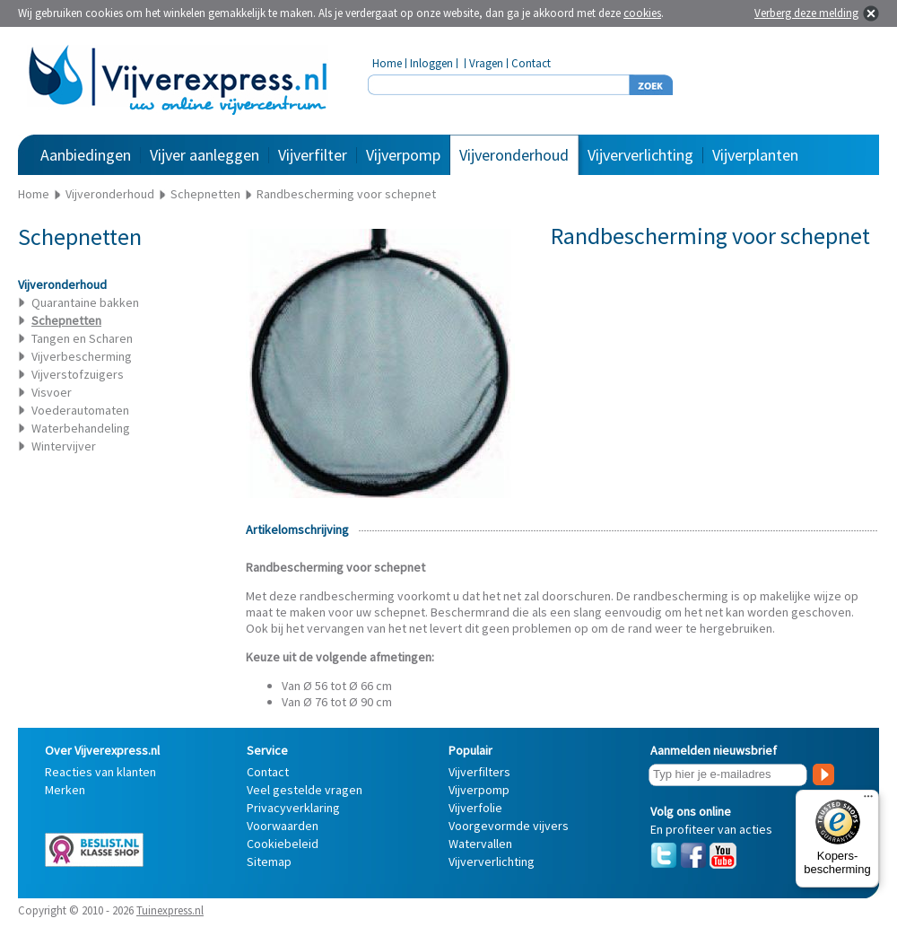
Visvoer (51, 392)
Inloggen (431, 63)
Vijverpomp (403, 154)
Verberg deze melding (806, 13)
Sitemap (269, 861)
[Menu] (868, 800)
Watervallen (480, 843)
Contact (531, 63)
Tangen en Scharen (82, 338)
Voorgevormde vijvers (508, 826)
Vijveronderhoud (514, 154)
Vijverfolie (475, 808)
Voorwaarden (282, 826)
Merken (65, 790)
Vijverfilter (312, 154)
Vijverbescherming (81, 356)
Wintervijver (63, 446)
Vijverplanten (755, 154)
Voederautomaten (80, 410)
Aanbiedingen (85, 154)
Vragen (486, 63)
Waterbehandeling (80, 428)
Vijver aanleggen (204, 154)
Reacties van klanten (100, 772)
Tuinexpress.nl (170, 910)
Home (387, 63)
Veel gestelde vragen (304, 790)
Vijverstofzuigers (77, 374)
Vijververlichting (640, 154)
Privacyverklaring (293, 808)
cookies (642, 13)
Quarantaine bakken (85, 302)
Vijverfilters (479, 772)
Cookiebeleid (282, 843)
